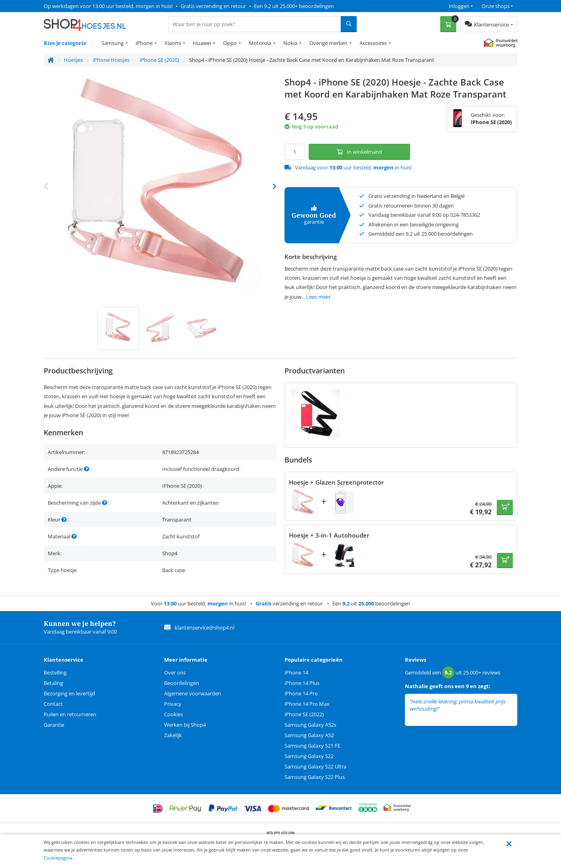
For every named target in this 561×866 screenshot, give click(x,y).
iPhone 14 (296, 672)
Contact (53, 703)
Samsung (113, 43)
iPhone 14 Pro (301, 693)
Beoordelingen (181, 683)
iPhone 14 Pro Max (307, 703)
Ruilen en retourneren (70, 714)
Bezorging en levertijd (69, 693)
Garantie (54, 724)
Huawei (202, 43)
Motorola (260, 43)
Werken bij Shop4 (185, 724)
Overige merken (328, 43)
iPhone (144, 43)
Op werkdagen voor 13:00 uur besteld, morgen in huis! (108, 6)
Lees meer (318, 296)
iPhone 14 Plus (302, 683)
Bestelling (55, 672)
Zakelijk (173, 735)
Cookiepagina (58, 858)
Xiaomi (173, 43)
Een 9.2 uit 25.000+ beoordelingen (294, 6)
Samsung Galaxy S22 (309, 756)
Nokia (290, 43)
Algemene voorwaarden (192, 693)
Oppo (230, 43)
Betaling (53, 683)
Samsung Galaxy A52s (310, 724)
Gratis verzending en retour (213, 6)
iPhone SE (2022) (304, 714)
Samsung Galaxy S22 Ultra (315, 766)
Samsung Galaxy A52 (309, 735)
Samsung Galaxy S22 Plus (315, 776)
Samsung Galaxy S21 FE (312, 745)
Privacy (172, 703)
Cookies (173, 714)
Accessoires (373, 43)
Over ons (175, 672)
